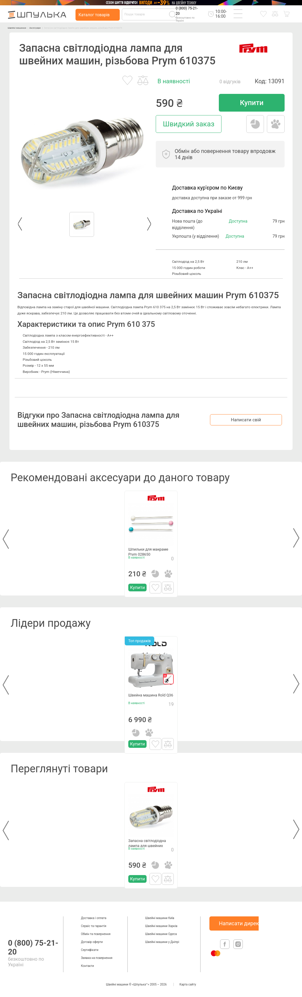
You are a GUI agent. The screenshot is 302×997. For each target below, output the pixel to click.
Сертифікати (89, 950)
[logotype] (14, 922)
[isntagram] (238, 947)
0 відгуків (230, 81)
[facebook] (225, 947)
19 (171, 709)
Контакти (87, 965)
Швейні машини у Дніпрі (162, 942)
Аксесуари (50, 27)
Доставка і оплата (93, 918)
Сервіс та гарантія (93, 926)
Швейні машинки (22, 27)
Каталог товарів (94, 14)
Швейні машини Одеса (161, 934)
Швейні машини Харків (161, 926)
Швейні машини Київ (159, 918)
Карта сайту (188, 984)
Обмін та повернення (95, 934)
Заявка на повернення (96, 958)
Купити (252, 103)
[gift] (168, 679)
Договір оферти (92, 942)
